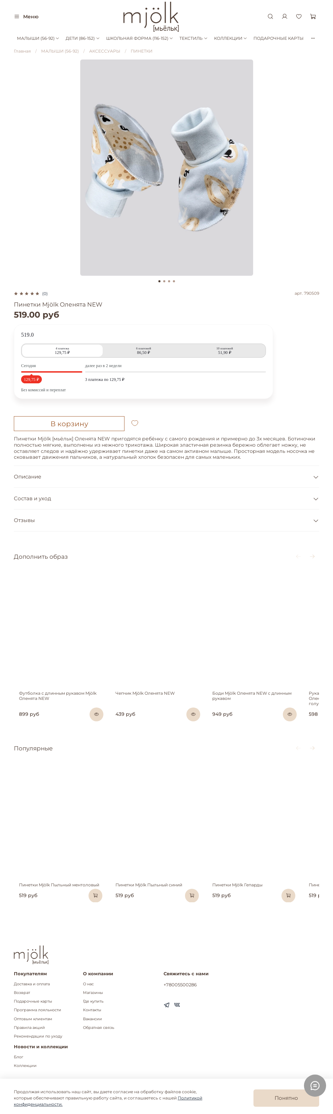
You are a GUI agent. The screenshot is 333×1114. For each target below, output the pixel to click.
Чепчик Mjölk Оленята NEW (149, 706)
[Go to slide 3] (169, 281)
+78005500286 (180, 984)
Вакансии (92, 1019)
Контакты (92, 1010)
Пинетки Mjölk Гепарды (250, 911)
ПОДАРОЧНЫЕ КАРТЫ (278, 38)
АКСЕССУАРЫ (104, 51)
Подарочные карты (33, 1001)
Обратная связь (98, 1027)
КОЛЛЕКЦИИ (230, 38)
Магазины (93, 992)
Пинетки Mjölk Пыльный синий (153, 911)
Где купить (93, 1001)
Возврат (22, 992)
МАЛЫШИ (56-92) (38, 38)
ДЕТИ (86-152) (83, 38)
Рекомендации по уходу (38, 1036)
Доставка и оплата (32, 984)
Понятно (286, 1098)
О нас (88, 984)
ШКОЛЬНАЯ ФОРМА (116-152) (139, 38)
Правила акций (29, 1027)
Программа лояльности (37, 1010)
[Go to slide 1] (159, 281)
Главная (22, 51)
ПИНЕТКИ (141, 51)
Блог (18, 1057)
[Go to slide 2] (164, 281)
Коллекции (25, 1065)
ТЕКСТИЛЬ (193, 38)
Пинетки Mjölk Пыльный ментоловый (54, 911)
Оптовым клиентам (33, 1019)
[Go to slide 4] (174, 281)
